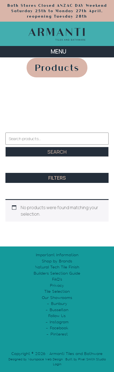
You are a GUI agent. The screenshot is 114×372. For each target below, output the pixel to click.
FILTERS (57, 178)
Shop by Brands (57, 261)
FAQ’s (57, 279)
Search (56, 152)
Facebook (59, 328)
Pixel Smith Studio (92, 359)
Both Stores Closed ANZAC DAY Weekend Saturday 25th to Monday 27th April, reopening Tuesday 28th (57, 11)
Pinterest (59, 334)
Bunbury (59, 303)
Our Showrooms (57, 297)
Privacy (57, 285)
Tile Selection (57, 291)
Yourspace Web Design (45, 359)
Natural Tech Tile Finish (57, 267)
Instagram (59, 322)
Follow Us (57, 315)
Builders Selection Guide (57, 273)
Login (57, 364)
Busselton (59, 309)
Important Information (57, 255)
